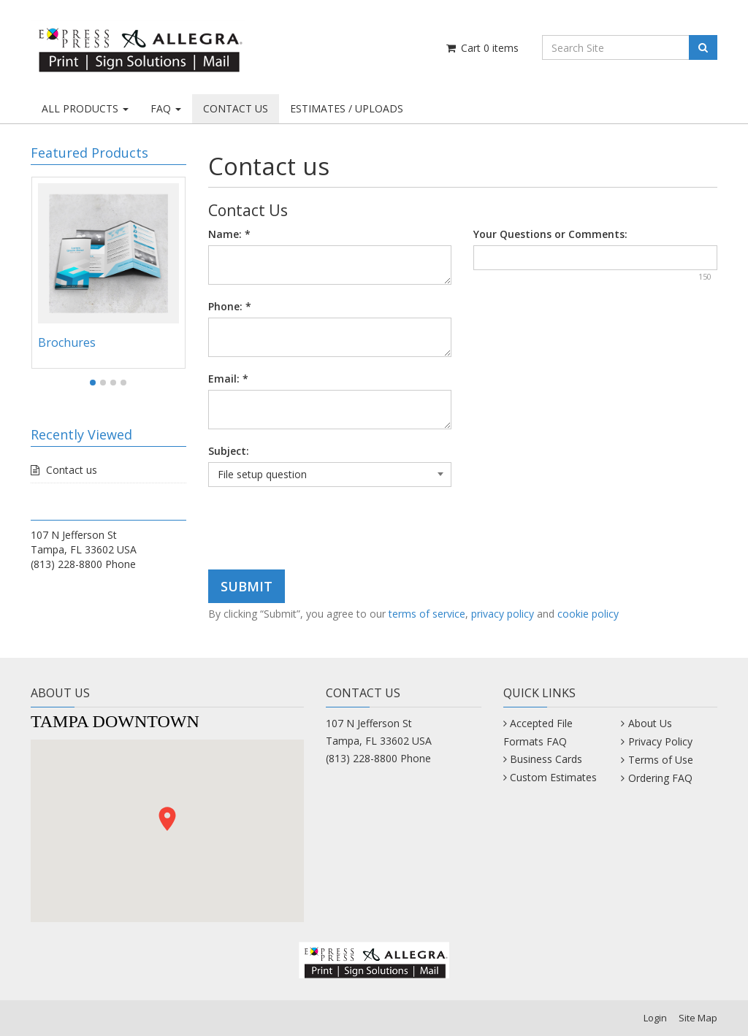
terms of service (427, 614)
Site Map (698, 1017)
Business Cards (546, 759)
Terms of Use (660, 760)
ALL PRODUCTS (85, 108)
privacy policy (502, 614)
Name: (229, 234)
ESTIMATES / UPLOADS (346, 108)
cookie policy (588, 614)
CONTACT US (235, 108)
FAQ (165, 108)
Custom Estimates (553, 777)
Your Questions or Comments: (550, 234)
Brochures (67, 342)
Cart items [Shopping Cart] (482, 48)
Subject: (228, 451)
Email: (228, 378)
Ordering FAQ (660, 778)
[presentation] (319, 530)
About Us (650, 723)
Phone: (229, 306)
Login (655, 1017)
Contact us (71, 470)
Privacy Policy (660, 741)
